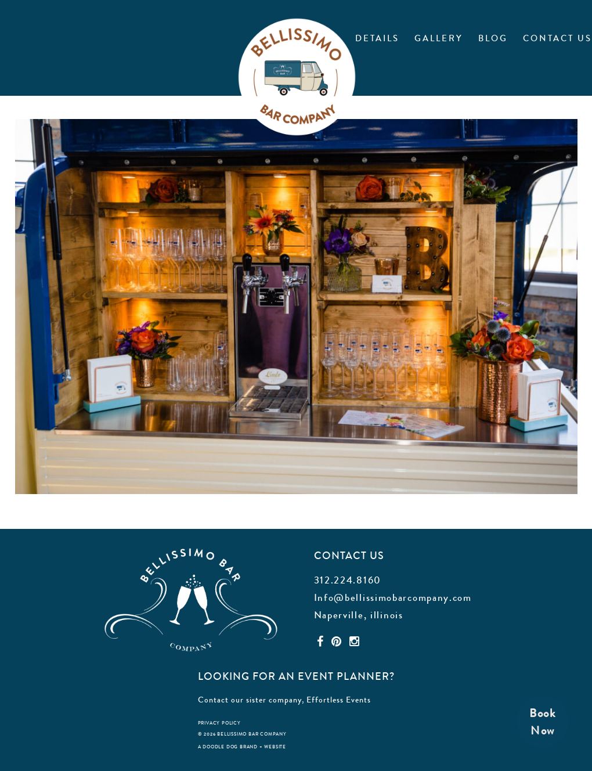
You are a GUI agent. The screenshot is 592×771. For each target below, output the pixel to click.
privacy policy (219, 723)
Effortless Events (338, 699)
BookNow (542, 722)
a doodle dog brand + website (242, 747)
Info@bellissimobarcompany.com (393, 597)
